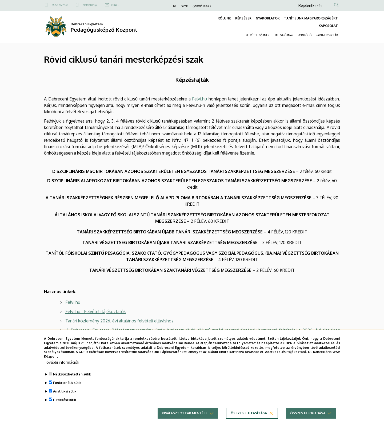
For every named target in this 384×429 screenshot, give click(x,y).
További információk (61, 363)
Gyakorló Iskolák (201, 5)
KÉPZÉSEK (243, 18)
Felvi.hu (199, 99)
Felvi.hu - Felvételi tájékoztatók (95, 311)
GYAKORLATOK (268, 18)
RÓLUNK (224, 18)
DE (175, 5)
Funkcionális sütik (67, 383)
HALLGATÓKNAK (283, 35)
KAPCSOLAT (328, 26)
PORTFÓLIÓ (304, 35)
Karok (184, 5)
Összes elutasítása (249, 414)
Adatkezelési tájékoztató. (286, 352)
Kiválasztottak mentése (184, 414)
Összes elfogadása (307, 414)
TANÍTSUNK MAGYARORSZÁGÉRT (311, 18)
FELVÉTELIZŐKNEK (257, 35)
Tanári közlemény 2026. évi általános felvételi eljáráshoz (119, 320)
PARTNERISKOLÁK (327, 35)
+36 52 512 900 (58, 4)
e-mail (114, 4)
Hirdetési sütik (64, 400)
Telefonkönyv (89, 4)
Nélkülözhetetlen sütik (72, 375)
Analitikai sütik (64, 392)
